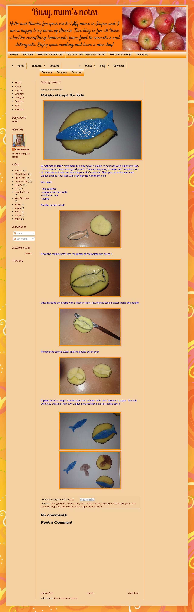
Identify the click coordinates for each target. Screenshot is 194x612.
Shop (102, 66)
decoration (107, 503)
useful (99, 506)
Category (47, 72)
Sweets (18, 170)
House (18, 211)
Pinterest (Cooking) (120, 55)
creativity (97, 503)
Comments (20, 238)
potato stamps (67, 506)
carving (54, 503)
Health (18, 204)
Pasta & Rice (21, 181)
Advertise (19, 109)
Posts (18, 233)
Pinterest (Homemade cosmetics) (86, 55)
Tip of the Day (22, 198)
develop (116, 503)
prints (77, 506)
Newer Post (47, 593)
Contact (19, 90)
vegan (18, 207)
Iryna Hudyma (22, 149)
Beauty (18, 184)
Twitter (14, 55)
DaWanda (142, 55)
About (18, 86)
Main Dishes (21, 174)
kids (51, 506)
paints (57, 506)
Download (119, 66)
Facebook (28, 55)
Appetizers (20, 177)
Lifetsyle (54, 66)
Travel (88, 66)
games (128, 503)
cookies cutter (73, 503)
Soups (18, 215)
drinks (18, 218)
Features (37, 66)
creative (88, 503)
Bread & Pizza (22, 192)
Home (21, 66)
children (62, 503)
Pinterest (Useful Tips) (50, 55)
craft (82, 503)
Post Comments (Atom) (66, 598)
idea (47, 506)
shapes (84, 506)
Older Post (133, 593)
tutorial (92, 506)
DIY (122, 503)
